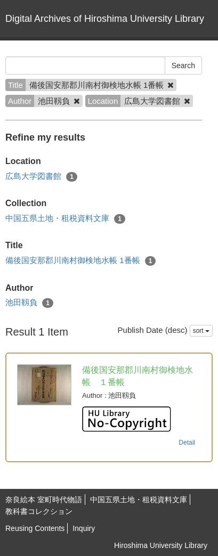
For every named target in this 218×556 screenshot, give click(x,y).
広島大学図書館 (41, 176)
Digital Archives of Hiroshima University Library (104, 18)
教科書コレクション (38, 511)
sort (201, 330)
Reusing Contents (34, 528)
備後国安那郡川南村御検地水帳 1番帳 (80, 261)
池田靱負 (29, 303)
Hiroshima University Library (160, 545)
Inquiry (83, 528)
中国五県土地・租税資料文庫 (65, 219)
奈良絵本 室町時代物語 (43, 499)
